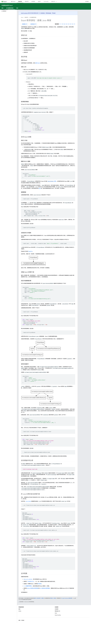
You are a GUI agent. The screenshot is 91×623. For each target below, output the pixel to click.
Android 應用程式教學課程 (33, 588)
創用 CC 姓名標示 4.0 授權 (39, 598)
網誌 (19, 609)
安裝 (2, 8)
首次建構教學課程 (33, 17)
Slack (56, 613)
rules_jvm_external (28, 579)
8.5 (66, 24)
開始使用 (26, 17)
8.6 (64, 24)
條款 (19, 620)
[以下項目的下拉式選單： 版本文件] (56, 1)
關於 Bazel (13, 1)
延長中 (39, 1)
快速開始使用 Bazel (7, 5)
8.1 (74, 24)
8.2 (72, 24)
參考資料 (33, 1)
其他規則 (39, 583)
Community (46, 1)
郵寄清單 (43, 13)
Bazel (22, 17)
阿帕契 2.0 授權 (53, 598)
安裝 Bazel (37, 63)
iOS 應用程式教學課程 (45, 588)
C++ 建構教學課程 (28, 586)
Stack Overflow (58, 615)
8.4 (68, 24)
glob (40, 188)
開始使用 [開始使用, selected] (20, 1)
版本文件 (53, 1)
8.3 (70, 24)
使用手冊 (26, 1)
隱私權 (22, 620)
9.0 (62, 24)
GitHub (86, 1)
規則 (51, 181)
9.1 (60, 24)
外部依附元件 (31, 581)
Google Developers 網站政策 (66, 598)
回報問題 (24, 24)
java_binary (28, 501)
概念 (17, 8)
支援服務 (56, 609)
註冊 (54, 13)
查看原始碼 (33, 24)
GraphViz (30, 251)
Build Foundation (24, 13)
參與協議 (49, 13)
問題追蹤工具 (57, 611)
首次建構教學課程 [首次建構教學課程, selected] (9, 8)
